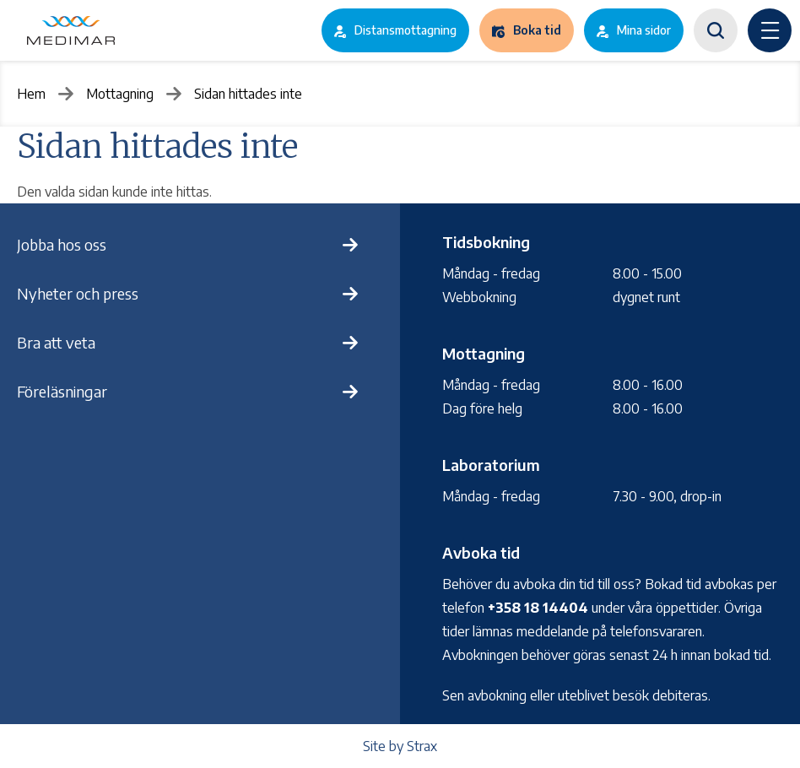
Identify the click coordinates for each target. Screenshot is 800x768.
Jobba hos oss (61, 244)
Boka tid (537, 30)
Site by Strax (400, 746)
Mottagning (120, 93)
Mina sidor (644, 30)
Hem (31, 93)
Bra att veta (56, 342)
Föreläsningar (62, 391)
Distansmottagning (405, 30)
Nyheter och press (77, 293)
